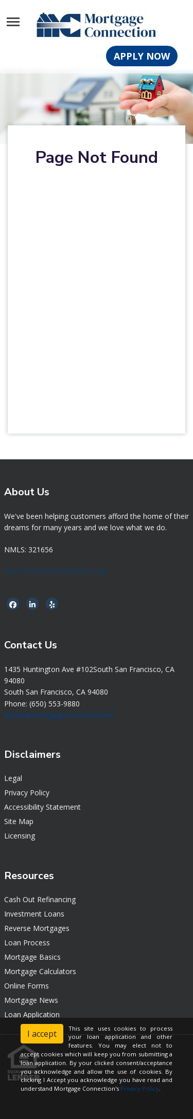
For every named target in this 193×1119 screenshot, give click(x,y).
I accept (42, 1033)
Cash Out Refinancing (40, 899)
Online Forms (26, 986)
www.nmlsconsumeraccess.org (55, 570)
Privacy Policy (26, 792)
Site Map (18, 821)
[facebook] (12, 604)
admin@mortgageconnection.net (59, 715)
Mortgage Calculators (40, 971)
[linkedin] (32, 604)
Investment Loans (34, 914)
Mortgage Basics (32, 957)
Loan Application (32, 1014)
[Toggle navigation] (13, 22)
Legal (13, 778)
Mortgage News (31, 1000)
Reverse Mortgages (36, 928)
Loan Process (27, 942)
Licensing (19, 836)
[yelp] (52, 604)
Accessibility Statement (42, 807)
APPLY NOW (142, 56)
